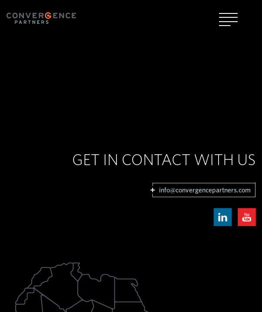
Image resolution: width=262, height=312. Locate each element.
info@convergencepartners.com (205, 190)
